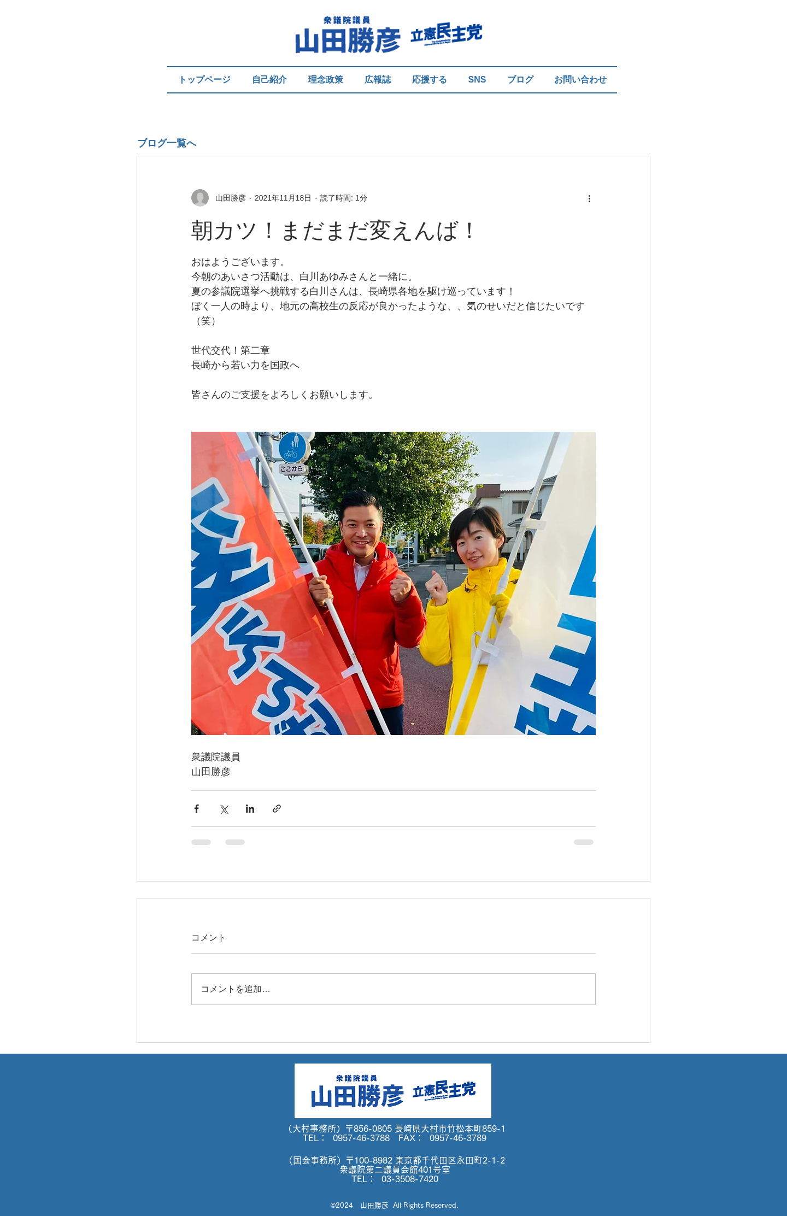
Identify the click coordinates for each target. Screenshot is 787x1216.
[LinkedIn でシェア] (250, 808)
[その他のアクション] (589, 197)
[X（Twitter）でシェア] (223, 808)
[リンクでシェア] (277, 808)
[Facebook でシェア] (196, 808)
